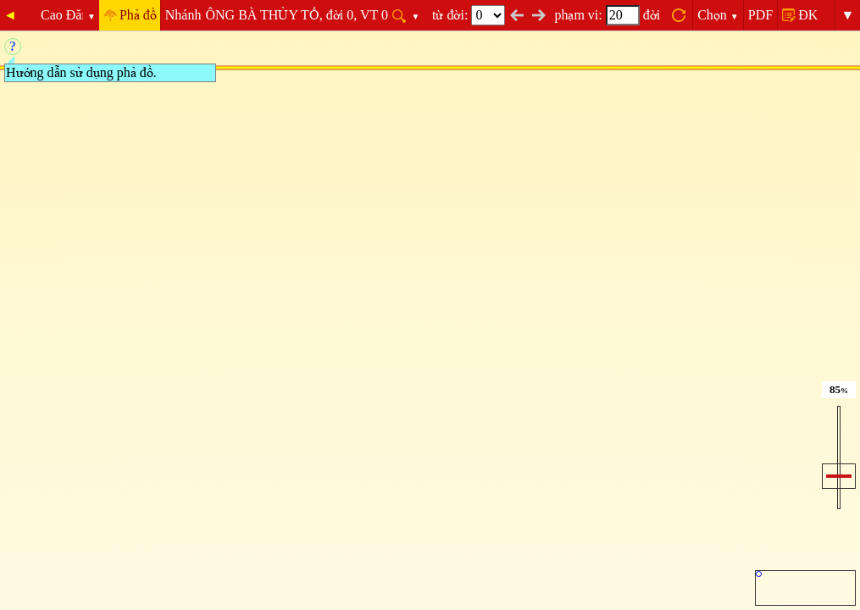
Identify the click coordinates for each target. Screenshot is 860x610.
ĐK (808, 15)
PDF (760, 15)
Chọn (718, 15)
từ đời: (468, 15)
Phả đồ (138, 15)
